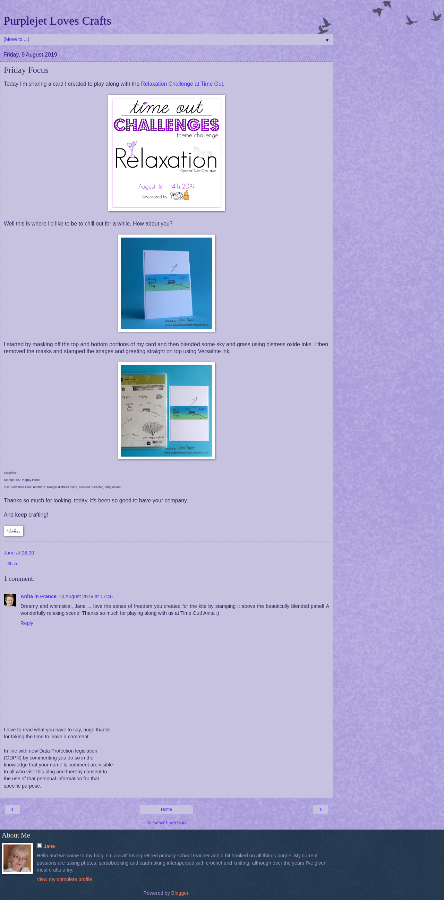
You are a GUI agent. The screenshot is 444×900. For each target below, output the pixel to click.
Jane (49, 846)
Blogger (179, 893)
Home (166, 809)
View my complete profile (64, 879)
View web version (166, 822)
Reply (26, 623)
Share (12, 563)
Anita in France (38, 596)
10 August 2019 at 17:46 (86, 596)
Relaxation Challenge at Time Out (182, 84)
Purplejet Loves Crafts (57, 20)
